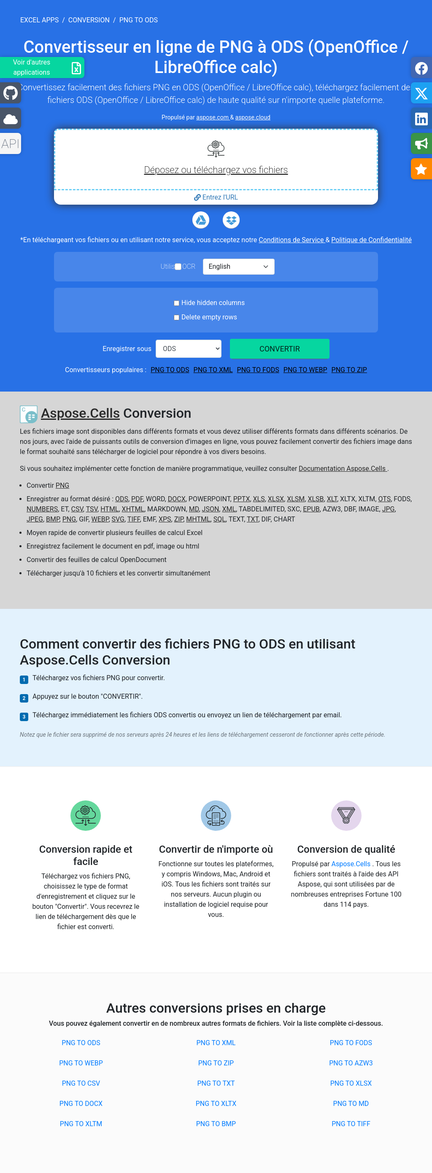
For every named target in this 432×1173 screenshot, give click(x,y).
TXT (252, 519)
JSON (210, 509)
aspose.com (213, 117)
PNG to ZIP (349, 370)
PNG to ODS (170, 370)
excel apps (39, 20)
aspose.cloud (252, 117)
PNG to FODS (258, 370)
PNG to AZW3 (351, 1063)
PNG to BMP (216, 1124)
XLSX (276, 499)
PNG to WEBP (305, 370)
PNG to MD (351, 1104)
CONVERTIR (279, 348)
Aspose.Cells (80, 413)
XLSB (316, 499)
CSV (77, 509)
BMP (52, 519)
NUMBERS (42, 509)
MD (194, 509)
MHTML (198, 519)
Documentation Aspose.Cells (343, 469)
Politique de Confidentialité (371, 240)
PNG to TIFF (351, 1124)
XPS (165, 519)
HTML (109, 509)
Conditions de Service (292, 240)
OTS (384, 499)
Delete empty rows (209, 317)
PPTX (241, 499)
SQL (219, 519)
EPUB (311, 509)
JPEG (35, 519)
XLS (259, 499)
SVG (118, 519)
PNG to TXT (216, 1083)
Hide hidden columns (213, 303)
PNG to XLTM (81, 1124)
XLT (332, 499)
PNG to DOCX (81, 1104)
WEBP (100, 519)
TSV (91, 509)
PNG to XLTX (216, 1104)
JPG (388, 509)
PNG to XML (213, 370)
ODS (121, 499)
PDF (137, 499)
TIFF (133, 519)
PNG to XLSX (351, 1083)
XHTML (133, 509)
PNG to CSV (81, 1083)
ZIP (179, 519)
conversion (89, 20)
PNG (62, 485)
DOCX (177, 499)
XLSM (296, 499)
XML (229, 509)
